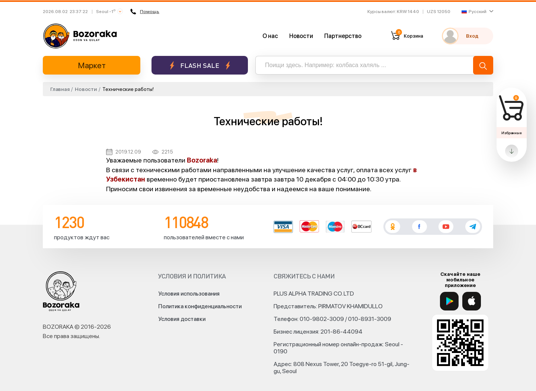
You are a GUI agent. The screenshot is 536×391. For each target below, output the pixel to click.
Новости (301, 36)
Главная (59, 89)
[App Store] (471, 301)
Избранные (511, 132)
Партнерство (342, 36)
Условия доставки (181, 319)
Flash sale (199, 65)
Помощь (144, 12)
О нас (270, 36)
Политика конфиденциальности (200, 306)
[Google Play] (449, 301)
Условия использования (189, 293)
